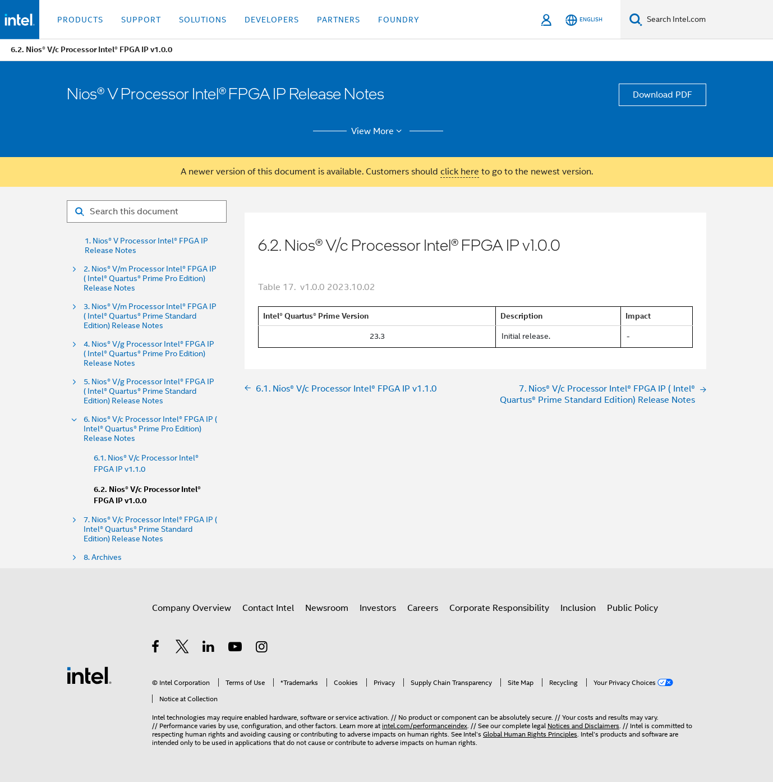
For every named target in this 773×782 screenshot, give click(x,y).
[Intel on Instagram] (262, 648)
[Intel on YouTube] (236, 648)
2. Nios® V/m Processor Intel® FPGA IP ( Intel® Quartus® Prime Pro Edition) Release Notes (150, 278)
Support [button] (141, 20)
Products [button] (80, 20)
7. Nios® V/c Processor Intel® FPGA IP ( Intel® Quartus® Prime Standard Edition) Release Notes (150, 529)
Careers (422, 608)
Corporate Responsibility (499, 608)
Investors (378, 608)
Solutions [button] (203, 20)
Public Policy (632, 608)
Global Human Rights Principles (530, 734)
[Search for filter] (147, 211)
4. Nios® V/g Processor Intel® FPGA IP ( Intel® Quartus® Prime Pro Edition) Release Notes (149, 353)
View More (378, 131)
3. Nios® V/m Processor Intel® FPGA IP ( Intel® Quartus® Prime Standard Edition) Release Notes (150, 316)
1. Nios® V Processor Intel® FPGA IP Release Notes (146, 245)
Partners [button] (338, 20)
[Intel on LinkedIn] (209, 648)
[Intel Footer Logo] (89, 674)
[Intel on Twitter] (182, 648)
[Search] (635, 19)
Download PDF (662, 94)
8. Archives (103, 557)
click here (459, 171)
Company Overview (191, 608)
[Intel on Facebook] (156, 648)
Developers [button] (272, 20)
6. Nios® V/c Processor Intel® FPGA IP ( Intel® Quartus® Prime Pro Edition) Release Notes (150, 429)
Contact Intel (268, 608)
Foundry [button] (399, 20)
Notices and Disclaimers (583, 725)
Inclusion (578, 608)
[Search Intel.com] (707, 19)
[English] (584, 20)
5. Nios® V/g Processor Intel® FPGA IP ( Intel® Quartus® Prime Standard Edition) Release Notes (149, 391)
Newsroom (326, 608)
